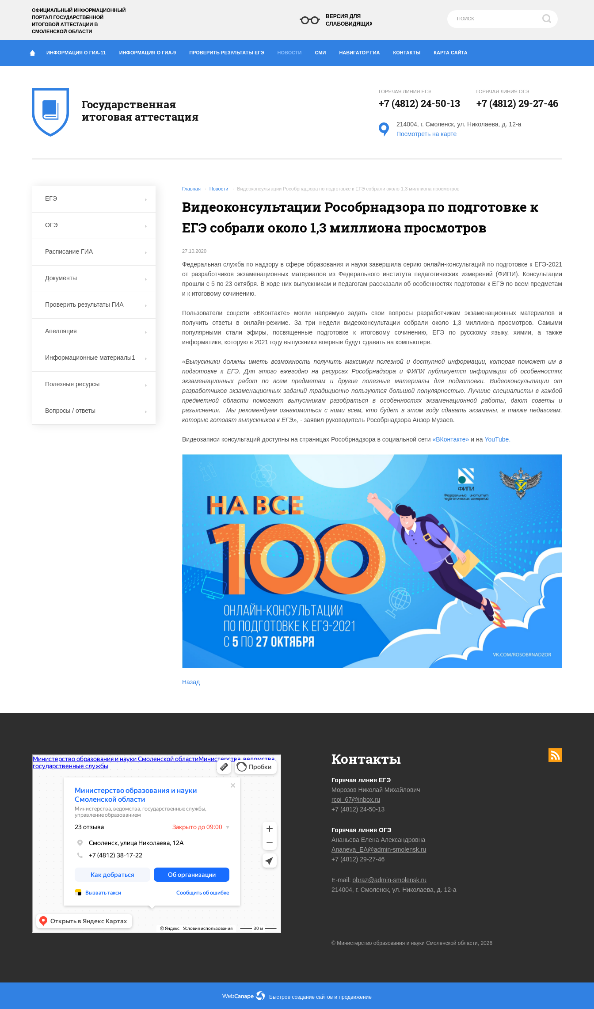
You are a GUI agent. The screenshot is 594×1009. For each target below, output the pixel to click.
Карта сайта (450, 52)
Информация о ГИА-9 (151, 51)
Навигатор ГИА (362, 51)
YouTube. (497, 439)
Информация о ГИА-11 (79, 51)
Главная (191, 188)
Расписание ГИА (96, 251)
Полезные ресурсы (96, 384)
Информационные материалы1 (96, 357)
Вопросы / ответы (96, 410)
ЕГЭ (96, 198)
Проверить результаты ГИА (96, 304)
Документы (96, 278)
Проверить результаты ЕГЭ (229, 51)
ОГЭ (96, 224)
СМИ (324, 51)
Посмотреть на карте (426, 133)
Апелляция (96, 331)
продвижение (355, 997)
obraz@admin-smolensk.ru (390, 879)
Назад (191, 681)
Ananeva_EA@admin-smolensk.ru (378, 849)
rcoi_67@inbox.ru (355, 799)
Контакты (410, 51)
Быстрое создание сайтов (301, 997)
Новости (292, 50)
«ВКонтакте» (450, 439)
